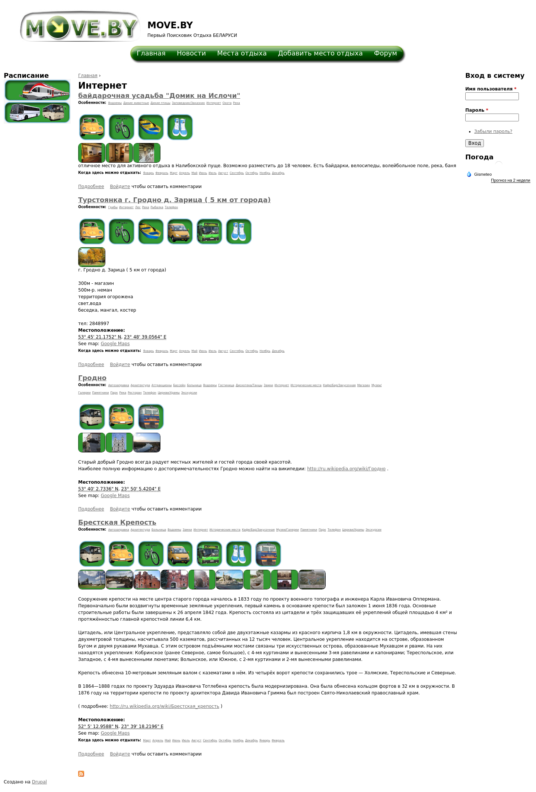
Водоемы (115, 103)
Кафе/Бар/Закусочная (339, 385)
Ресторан (134, 392)
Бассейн (179, 385)
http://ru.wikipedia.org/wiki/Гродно (346, 468)
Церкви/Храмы (169, 392)
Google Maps (115, 343)
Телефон (171, 207)
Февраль (161, 173)
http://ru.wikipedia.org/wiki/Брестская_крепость (164, 706)
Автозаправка (118, 385)
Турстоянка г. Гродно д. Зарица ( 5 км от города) (174, 200)
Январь (148, 173)
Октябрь (251, 173)
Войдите (120, 186)
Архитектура (140, 385)
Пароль (476, 110)
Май (194, 173)
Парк (114, 392)
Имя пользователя (491, 89)
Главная (151, 53)
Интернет (214, 103)
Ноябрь (264, 173)
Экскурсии (189, 392)
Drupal (39, 782)
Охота (227, 103)
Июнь (203, 173)
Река (236, 103)
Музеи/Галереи (287, 529)
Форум (385, 53)
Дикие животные (136, 103)
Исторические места (306, 385)
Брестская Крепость (117, 522)
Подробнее (91, 186)
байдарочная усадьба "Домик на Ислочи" (159, 95)
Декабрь (278, 173)
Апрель (184, 173)
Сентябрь (237, 173)
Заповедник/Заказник (188, 103)
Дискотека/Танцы (249, 385)
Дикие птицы (160, 103)
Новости (191, 53)
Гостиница (226, 385)
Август (223, 173)
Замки (268, 385)
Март (174, 173)
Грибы (113, 207)
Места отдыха (242, 53)
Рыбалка (156, 207)
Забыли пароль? (493, 131)
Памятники (100, 392)
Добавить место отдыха (320, 53)
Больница (194, 385)
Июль (212, 173)
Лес (138, 207)
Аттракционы (161, 385)
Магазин (363, 385)
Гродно (92, 378)
